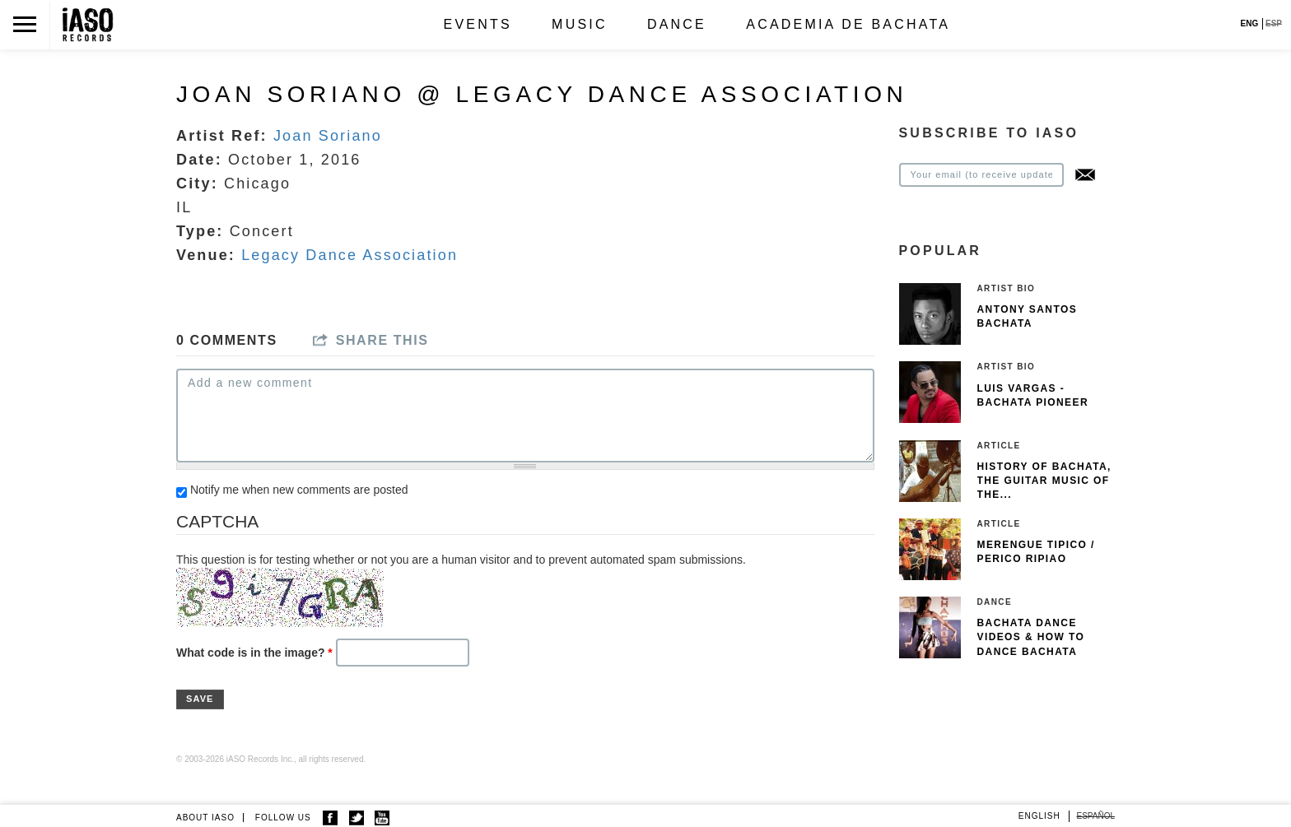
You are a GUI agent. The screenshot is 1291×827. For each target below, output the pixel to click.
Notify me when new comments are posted (299, 489)
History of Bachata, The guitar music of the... (1044, 480)
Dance (676, 24)
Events (478, 24)
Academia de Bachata (848, 24)
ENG (1250, 23)
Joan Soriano (327, 136)
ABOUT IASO (205, 817)
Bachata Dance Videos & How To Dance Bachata (1031, 637)
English (1039, 815)
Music (580, 24)
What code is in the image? (254, 652)
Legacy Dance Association (349, 255)
